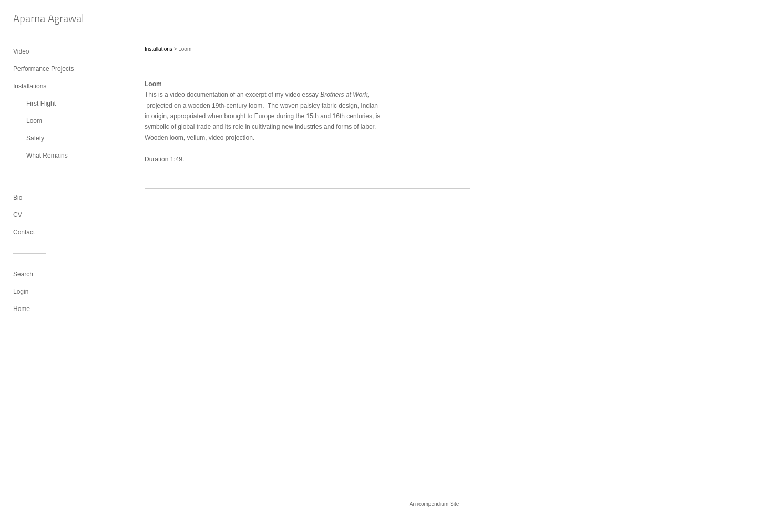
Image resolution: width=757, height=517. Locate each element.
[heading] (39, 19)
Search (23, 274)
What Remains (47, 155)
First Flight (41, 103)
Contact (24, 232)
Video (21, 51)
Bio (17, 197)
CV (17, 215)
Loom (34, 121)
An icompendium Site (434, 504)
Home (21, 309)
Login (20, 291)
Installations (29, 86)
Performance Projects (43, 69)
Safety (35, 138)
